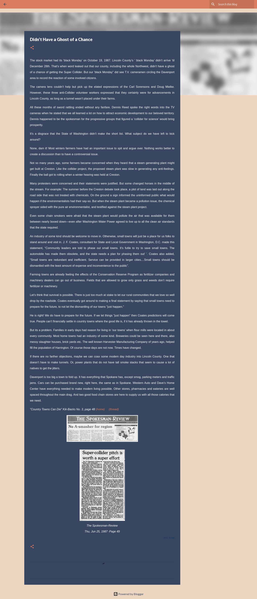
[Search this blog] (235, 4)
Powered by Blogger (129, 594)
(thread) (114, 409)
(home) (100, 409)
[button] (32, 47)
